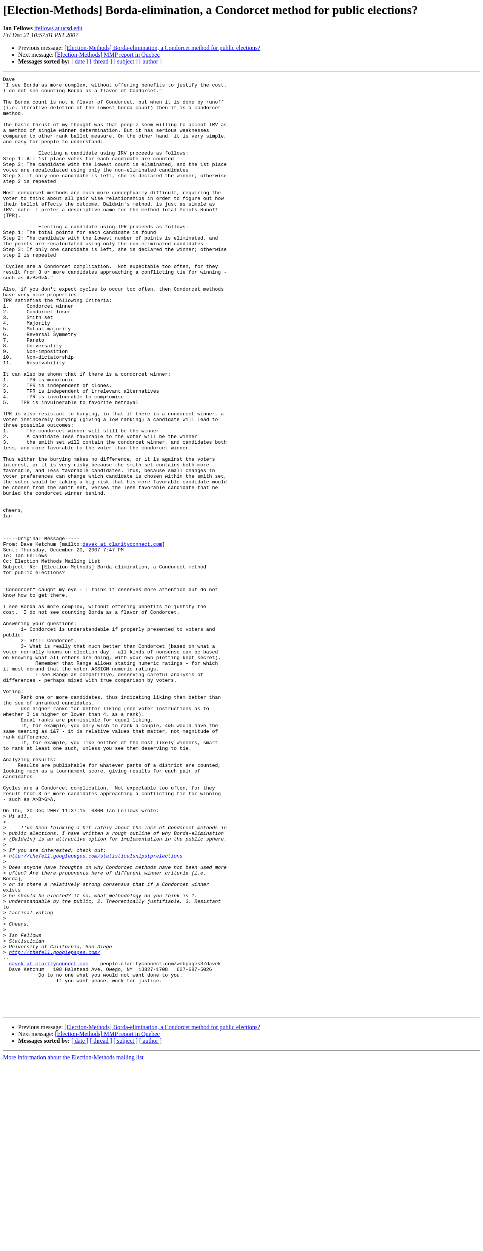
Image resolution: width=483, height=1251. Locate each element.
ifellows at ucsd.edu (58, 28)
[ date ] (79, 61)
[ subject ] (126, 61)
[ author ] (150, 61)
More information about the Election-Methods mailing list (73, 1244)
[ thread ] (101, 61)
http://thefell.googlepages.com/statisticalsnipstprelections (96, 1012)
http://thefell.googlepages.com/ (54, 1127)
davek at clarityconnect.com (122, 638)
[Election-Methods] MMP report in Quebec (107, 54)
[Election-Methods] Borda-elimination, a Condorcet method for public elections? (162, 48)
